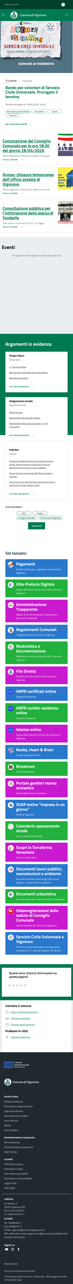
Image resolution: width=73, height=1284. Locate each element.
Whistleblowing (12, 1142)
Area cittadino (11, 1130)
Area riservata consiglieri (16, 1116)
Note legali (9, 1188)
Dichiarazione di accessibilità (18, 1178)
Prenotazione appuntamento (18, 1106)
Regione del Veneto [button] (11, 4)
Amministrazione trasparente (18, 1147)
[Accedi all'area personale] (64, 4)
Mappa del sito (11, 1263)
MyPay (7, 1125)
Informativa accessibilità (16, 1173)
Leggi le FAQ (10, 1183)
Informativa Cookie (13, 1169)
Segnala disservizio (13, 1111)
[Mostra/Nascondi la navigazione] (3, 15)
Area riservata (11, 1120)
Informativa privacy (13, 1164)
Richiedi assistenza (13, 1101)
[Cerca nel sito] (67, 15)
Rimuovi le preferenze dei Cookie (19, 1271)
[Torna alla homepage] (36, 1082)
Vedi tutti (37, 526)
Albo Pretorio (10, 1152)
